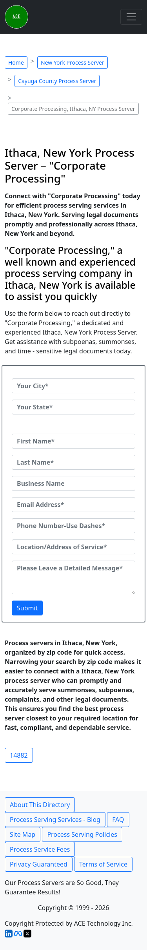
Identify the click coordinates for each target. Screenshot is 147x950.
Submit (27, 608)
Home (16, 62)
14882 (19, 755)
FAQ (118, 819)
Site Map (22, 834)
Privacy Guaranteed (38, 864)
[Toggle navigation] (131, 17)
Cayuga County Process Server (57, 81)
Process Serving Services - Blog (55, 819)
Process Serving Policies (82, 834)
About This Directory (40, 804)
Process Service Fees (40, 849)
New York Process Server (72, 62)
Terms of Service (103, 864)
